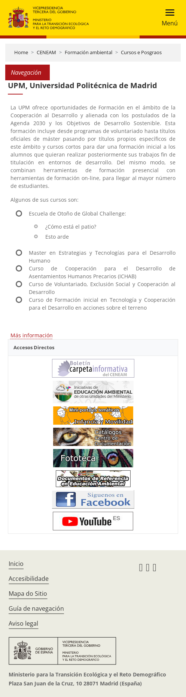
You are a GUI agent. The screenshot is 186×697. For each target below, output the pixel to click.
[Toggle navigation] (167, 18)
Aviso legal (23, 623)
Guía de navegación (36, 608)
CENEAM (46, 52)
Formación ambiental (88, 52)
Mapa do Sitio (28, 593)
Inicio (16, 564)
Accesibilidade (29, 578)
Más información (31, 335)
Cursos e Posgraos (141, 52)
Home (21, 52)
